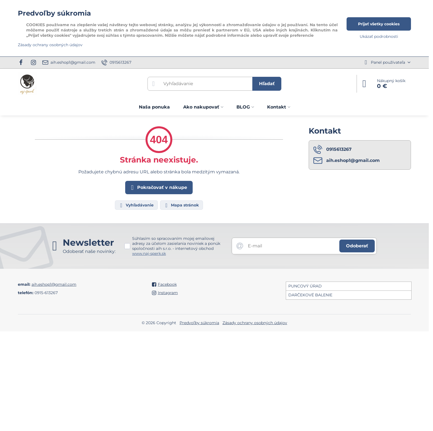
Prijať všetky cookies (379, 23)
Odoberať (357, 245)
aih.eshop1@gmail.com (54, 284)
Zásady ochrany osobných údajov (254, 322)
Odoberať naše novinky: (89, 251)
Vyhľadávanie (136, 205)
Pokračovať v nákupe (158, 187)
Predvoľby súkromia (199, 322)
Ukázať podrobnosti (379, 36)
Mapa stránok (181, 205)
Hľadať (267, 83)
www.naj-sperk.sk (149, 253)
